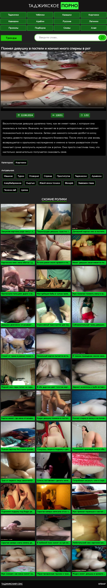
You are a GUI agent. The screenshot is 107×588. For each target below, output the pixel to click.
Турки (21, 176)
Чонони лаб (10, 190)
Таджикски (81, 176)
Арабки (40, 21)
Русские (67, 21)
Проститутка (63, 176)
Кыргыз (30, 183)
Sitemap (102, 584)
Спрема (48, 176)
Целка (24, 190)
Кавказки (13, 21)
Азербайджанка (12, 183)
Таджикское (53, 5)
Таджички (13, 14)
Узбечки (40, 14)
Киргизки (93, 14)
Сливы (67, 28)
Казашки (66, 14)
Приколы (13, 28)
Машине (8, 176)
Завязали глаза (86, 183)
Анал (93, 28)
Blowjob (69, 183)
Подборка (40, 28)
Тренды (11, 38)
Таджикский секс (12, 584)
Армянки (96, 176)
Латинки (93, 21)
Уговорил (34, 176)
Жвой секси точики (50, 183)
